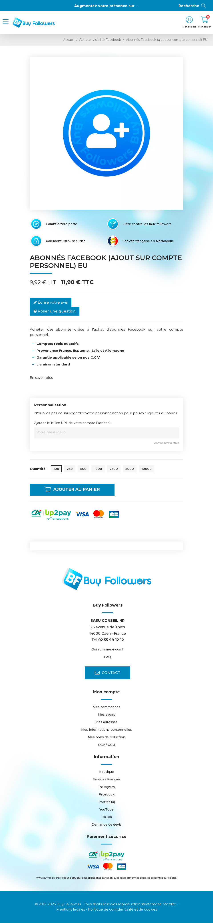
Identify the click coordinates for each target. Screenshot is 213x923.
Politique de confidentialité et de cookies (122, 909)
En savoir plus (41, 377)
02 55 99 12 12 (111, 640)
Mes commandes (106, 707)
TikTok (106, 817)
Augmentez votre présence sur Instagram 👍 (117, 6)
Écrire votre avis (50, 302)
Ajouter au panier (75, 490)
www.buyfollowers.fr (48, 878)
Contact (107, 673)
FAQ (107, 657)
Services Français (107, 780)
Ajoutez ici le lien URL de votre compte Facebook (72, 423)
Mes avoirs (106, 715)
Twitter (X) (106, 802)
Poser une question (54, 311)
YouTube (106, 810)
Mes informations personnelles (106, 730)
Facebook (107, 795)
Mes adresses (106, 722)
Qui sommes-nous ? (107, 650)
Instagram (106, 787)
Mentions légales (70, 909)
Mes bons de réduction (106, 737)
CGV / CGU (106, 745)
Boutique (106, 772)
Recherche (192, 6)
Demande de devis (107, 825)
